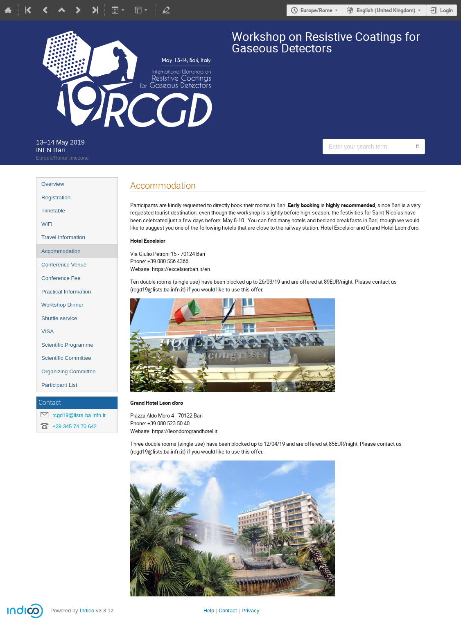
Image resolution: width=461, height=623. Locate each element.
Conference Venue (63, 265)
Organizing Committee (68, 371)
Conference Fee (61, 278)
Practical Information (66, 292)
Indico (87, 610)
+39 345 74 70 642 (74, 426)
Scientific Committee (66, 358)
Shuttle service (59, 318)
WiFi (46, 224)
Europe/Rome (316, 10)
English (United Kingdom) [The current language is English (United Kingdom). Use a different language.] (386, 10)
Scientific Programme (67, 345)
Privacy (251, 610)
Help (208, 610)
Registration (55, 197)
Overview (52, 184)
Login (446, 10)
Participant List (59, 385)
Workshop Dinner (62, 305)
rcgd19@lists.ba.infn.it (79, 415)
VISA (47, 331)
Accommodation (61, 251)
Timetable (53, 211)
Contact (228, 610)
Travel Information (63, 237)
